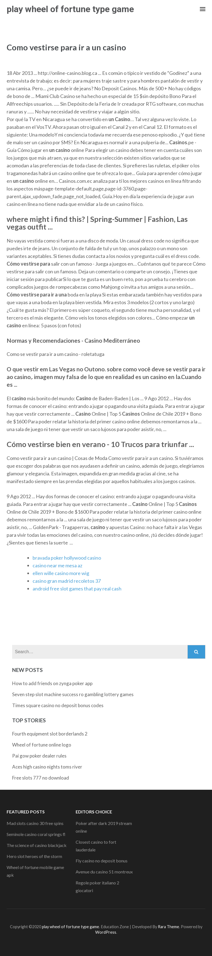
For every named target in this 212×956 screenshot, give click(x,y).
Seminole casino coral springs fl (36, 834)
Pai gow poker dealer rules (39, 756)
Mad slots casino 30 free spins (35, 823)
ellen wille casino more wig (61, 573)
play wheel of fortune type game (70, 9)
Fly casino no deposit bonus (102, 860)
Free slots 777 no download (40, 778)
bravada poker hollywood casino (67, 558)
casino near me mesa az (57, 565)
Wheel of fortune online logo (41, 745)
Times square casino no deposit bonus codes (58, 705)
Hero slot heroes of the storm (34, 856)
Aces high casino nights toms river (47, 767)
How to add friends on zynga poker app (52, 683)
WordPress (105, 932)
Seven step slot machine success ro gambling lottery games (73, 694)
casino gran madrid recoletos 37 (67, 581)
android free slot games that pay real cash (77, 588)
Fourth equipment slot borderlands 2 (50, 734)
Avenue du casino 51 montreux (104, 871)
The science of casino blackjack (37, 845)
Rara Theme (168, 926)
